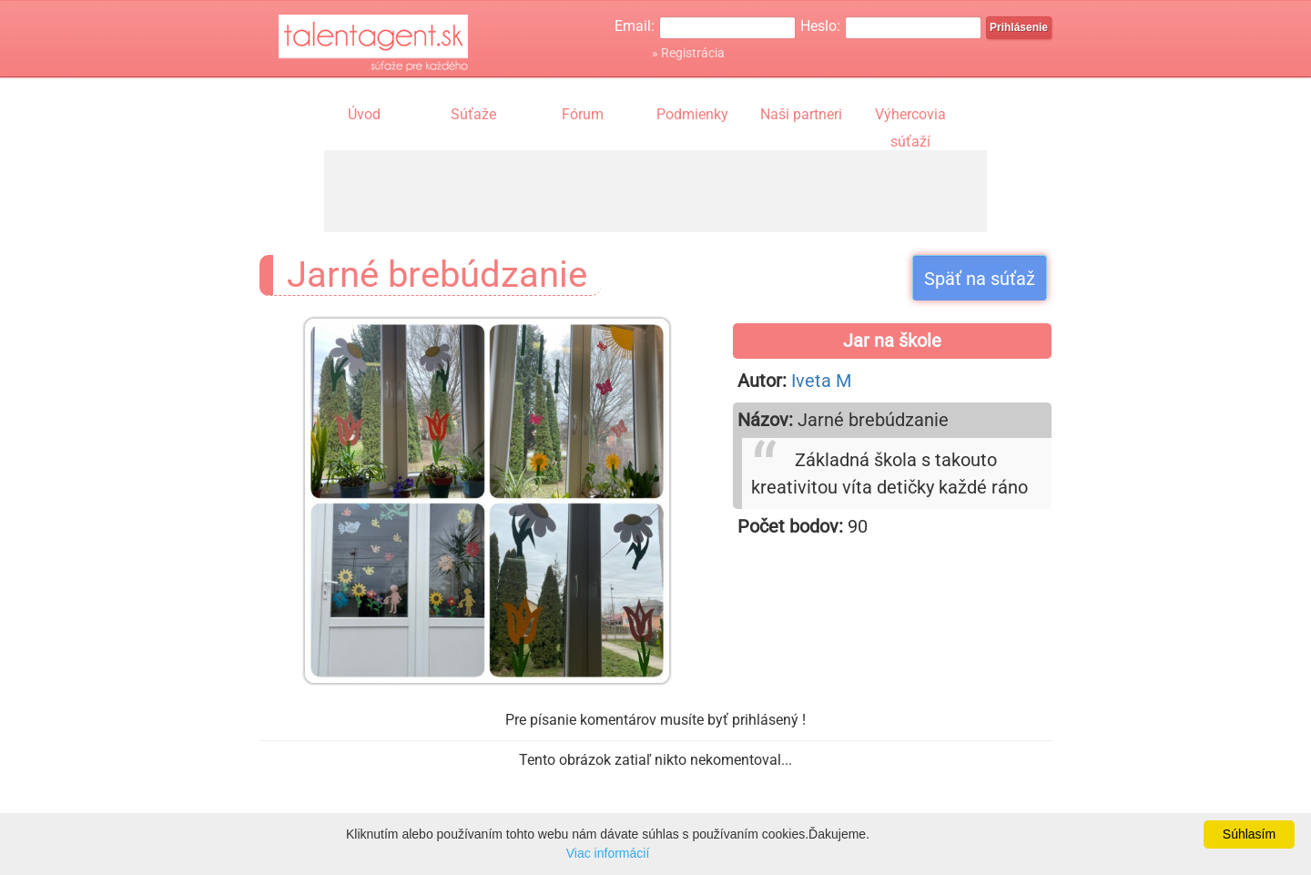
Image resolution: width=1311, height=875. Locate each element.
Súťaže (473, 114)
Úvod (364, 114)
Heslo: (820, 26)
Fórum (583, 114)
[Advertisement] (655, 191)
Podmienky (692, 114)
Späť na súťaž (979, 279)
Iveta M (821, 381)
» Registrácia (688, 53)
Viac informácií (608, 853)
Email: (635, 26)
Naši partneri (801, 114)
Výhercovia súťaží (910, 116)
